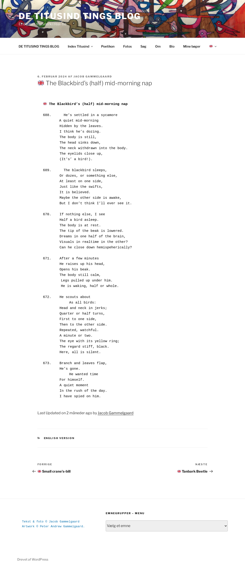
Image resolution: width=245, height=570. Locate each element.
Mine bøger (191, 46)
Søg (143, 46)
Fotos (127, 46)
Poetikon (107, 46)
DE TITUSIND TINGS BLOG (80, 16)
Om (158, 46)
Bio (171, 46)
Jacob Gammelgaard (93, 76)
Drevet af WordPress (32, 559)
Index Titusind (81, 46)
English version (59, 438)
